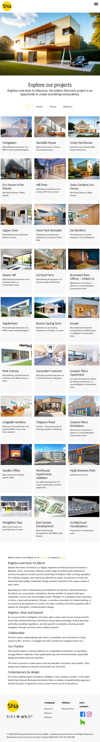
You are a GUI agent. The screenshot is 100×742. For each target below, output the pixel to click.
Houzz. (43, 557)
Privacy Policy (68, 708)
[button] (96, 6)
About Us (48, 708)
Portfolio (48, 717)
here (63, 557)
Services (48, 713)
